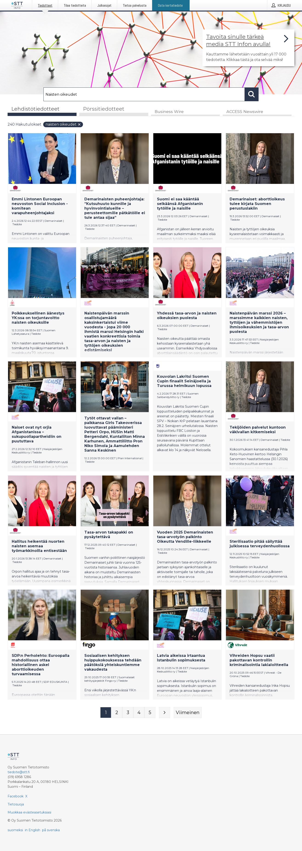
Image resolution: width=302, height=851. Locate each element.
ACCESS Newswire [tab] (244, 112)
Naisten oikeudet (63, 125)
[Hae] (144, 94)
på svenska (51, 830)
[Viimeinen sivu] (188, 712)
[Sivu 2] (116, 712)
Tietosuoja (16, 804)
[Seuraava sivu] (164, 712)
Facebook (15, 796)
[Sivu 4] (138, 712)
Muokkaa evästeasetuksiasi (29, 812)
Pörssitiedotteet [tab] (103, 109)
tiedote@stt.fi (19, 772)
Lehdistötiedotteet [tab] (35, 109)
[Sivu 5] (149, 712)
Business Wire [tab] (169, 112)
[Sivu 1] (105, 712)
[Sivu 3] (127, 712)
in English (32, 830)
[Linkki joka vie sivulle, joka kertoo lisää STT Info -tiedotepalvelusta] (248, 47)
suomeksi (15, 830)
